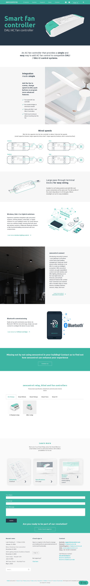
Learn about (19, 235)
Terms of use (19, 580)
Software (45, 580)
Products (26, 2)
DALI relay (29, 415)
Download (12, 481)
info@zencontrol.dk (70, 544)
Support (42, 2)
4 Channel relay (14, 415)
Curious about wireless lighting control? (66, 480)
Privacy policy (26, 580)
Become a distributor (65, 557)
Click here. (35, 561)
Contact (57, 2)
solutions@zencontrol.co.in (70, 548)
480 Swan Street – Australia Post (15, 561)
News (50, 2)
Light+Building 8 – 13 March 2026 (15, 542)
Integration (40, 580)
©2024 (8, 580)
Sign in (36, 552)
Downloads (59, 580)
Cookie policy (33, 580)
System (34, 2)
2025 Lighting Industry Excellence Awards (18, 552)
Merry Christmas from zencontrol (15, 547)
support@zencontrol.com (72, 542)
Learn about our (19, 332)
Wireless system (65, 476)
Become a (67, 559)
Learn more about (59, 294)
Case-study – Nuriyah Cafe (14, 556)
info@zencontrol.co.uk (75, 546)
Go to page (38, 481)
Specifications (40, 479)
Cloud (49, 580)
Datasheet (12, 479)
